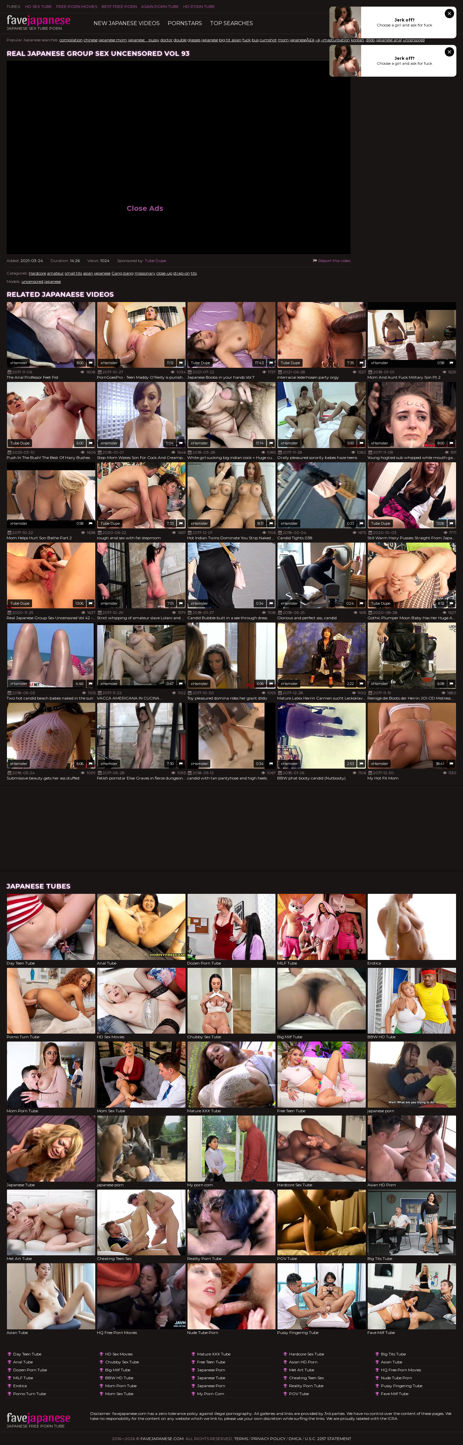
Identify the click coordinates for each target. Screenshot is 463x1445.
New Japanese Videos (127, 23)
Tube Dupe (155, 260)
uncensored (414, 39)
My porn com (210, 1393)
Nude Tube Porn (396, 1377)
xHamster (18, 363)
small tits (73, 273)
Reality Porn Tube (306, 1385)
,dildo (370, 39)
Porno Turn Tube (29, 1393)
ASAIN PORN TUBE (160, 6)
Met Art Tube (301, 1369)
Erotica (20, 1385)
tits (194, 273)
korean (357, 39)
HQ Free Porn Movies (401, 1369)
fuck (246, 39)
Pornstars (185, 23)
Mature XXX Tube (214, 1353)
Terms (241, 1438)
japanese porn (211, 1369)
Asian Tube (391, 1361)
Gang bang (122, 273)
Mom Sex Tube (119, 1393)
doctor (166, 39)
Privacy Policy (268, 1438)
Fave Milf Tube (394, 1393)
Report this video (331, 260)
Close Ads (145, 208)
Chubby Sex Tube (122, 1361)
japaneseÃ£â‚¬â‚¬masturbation (320, 39)
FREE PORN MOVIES (76, 6)
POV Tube (299, 1393)
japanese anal (389, 39)
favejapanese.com (162, 1438)
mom (283, 39)
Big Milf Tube (117, 1369)
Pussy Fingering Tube (401, 1385)
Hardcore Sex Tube (306, 1353)
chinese (91, 39)
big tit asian (230, 39)
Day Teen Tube (27, 1353)
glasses (194, 39)
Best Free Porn (119, 6)
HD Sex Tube (38, 6)
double (180, 39)
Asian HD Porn (303, 1361)
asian (88, 273)
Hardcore (37, 273)
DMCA (295, 1438)
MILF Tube (23, 1377)
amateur (55, 273)
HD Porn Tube (199, 6)
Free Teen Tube (211, 1361)
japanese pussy (143, 39)
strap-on (181, 273)
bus (255, 39)
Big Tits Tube (393, 1353)
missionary (145, 273)
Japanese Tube (211, 1377)
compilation (71, 39)
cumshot (268, 39)
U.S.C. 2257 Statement (328, 1438)
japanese (209, 39)
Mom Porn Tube (121, 1385)
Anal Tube (23, 1361)
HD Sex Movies (119, 1353)
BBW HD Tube (119, 1377)
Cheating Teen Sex (306, 1377)
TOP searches (231, 23)
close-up (164, 273)
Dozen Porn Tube (30, 1369)
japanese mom (113, 39)
